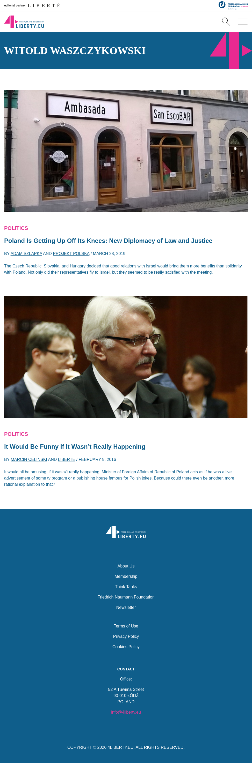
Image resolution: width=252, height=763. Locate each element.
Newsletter (126, 606)
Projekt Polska (71, 253)
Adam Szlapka (26, 253)
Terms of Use (126, 625)
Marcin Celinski (29, 459)
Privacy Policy (126, 635)
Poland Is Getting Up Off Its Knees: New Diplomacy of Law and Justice (108, 240)
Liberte (66, 459)
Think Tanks (126, 586)
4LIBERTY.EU (121, 747)
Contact (126, 669)
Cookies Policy (126, 646)
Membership (125, 575)
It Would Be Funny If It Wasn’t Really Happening (74, 446)
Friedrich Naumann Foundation (126, 596)
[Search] (226, 21)
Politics (16, 228)
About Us (126, 565)
